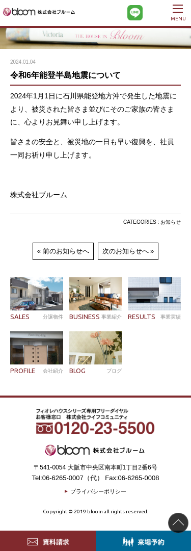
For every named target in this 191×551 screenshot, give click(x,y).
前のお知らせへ (66, 251)
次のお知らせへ (125, 251)
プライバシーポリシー (98, 491)
